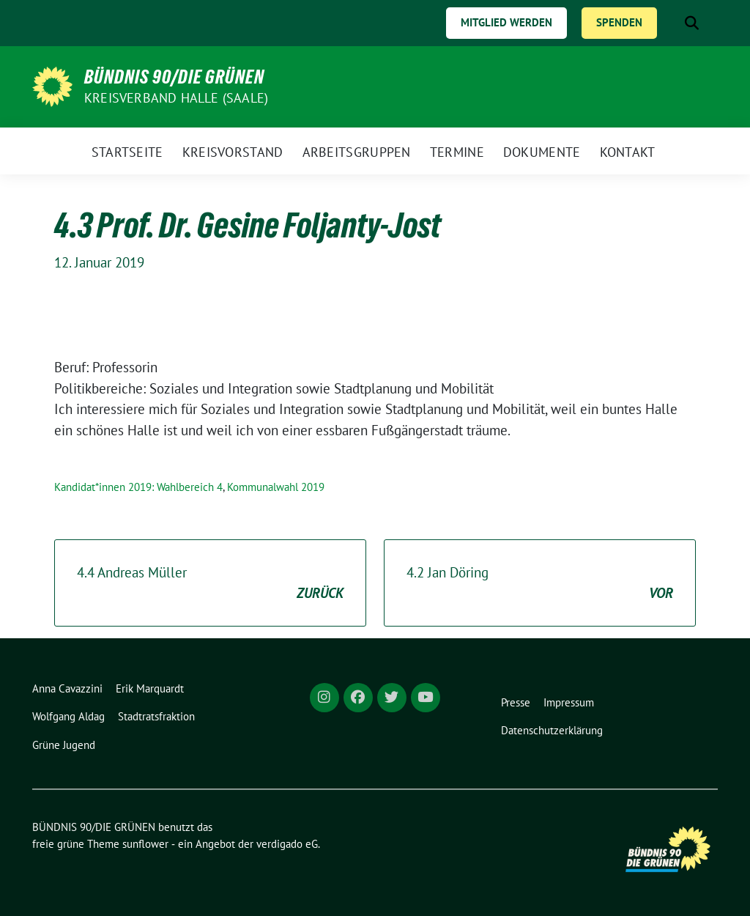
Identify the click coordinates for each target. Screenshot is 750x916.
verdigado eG (287, 844)
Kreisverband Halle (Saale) (176, 97)
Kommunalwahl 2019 (275, 487)
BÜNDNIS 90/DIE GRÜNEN (174, 77)
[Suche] (670, 23)
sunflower (145, 844)
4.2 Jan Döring (539, 584)
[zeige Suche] (691, 23)
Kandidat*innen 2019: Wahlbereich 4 (138, 487)
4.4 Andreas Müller (210, 584)
